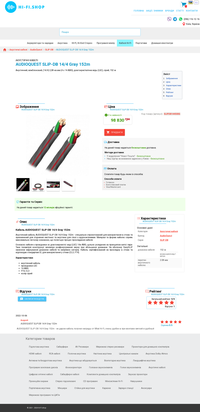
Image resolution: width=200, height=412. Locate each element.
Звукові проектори (137, 374)
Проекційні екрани (38, 381)
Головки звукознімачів (101, 367)
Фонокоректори (73, 367)
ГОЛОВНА (139, 10)
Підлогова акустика (39, 346)
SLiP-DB (164, 240)
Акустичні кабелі (157, 367)
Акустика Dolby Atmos (157, 353)
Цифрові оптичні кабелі (41, 374)
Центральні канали (128, 353)
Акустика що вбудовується (83, 360)
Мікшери (62, 388)
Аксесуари (146, 388)
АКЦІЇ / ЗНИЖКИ (154, 10)
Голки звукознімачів (130, 367)
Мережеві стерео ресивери (110, 346)
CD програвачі (90, 381)
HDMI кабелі (35, 353)
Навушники (136, 381)
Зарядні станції (126, 388)
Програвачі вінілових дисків (43, 367)
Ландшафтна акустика (144, 360)
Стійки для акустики (84, 388)
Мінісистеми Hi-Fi (114, 381)
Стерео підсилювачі (66, 381)
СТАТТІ (180, 10)
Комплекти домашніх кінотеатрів (104, 374)
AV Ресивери (82, 346)
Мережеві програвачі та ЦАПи (44, 395)
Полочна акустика (77, 353)
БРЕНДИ (169, 10)
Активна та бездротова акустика (45, 360)
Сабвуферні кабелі (69, 374)
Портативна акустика (39, 388)
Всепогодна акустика (114, 360)
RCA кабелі (54, 353)
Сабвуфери (62, 346)
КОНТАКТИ (192, 10)
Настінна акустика (102, 353)
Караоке (106, 388)
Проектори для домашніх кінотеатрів (150, 346)
